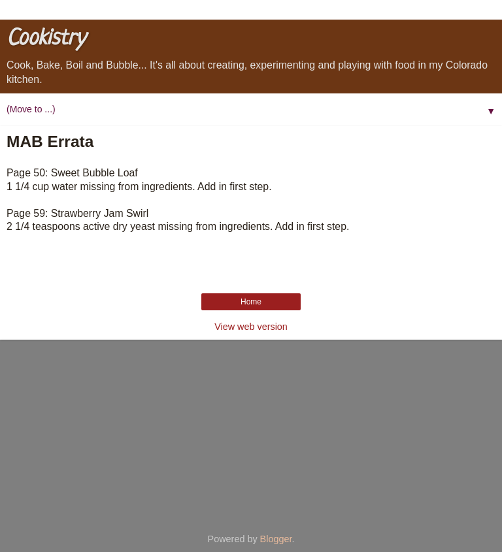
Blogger (276, 539)
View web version (251, 326)
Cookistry (46, 39)
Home (251, 301)
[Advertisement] (251, 431)
